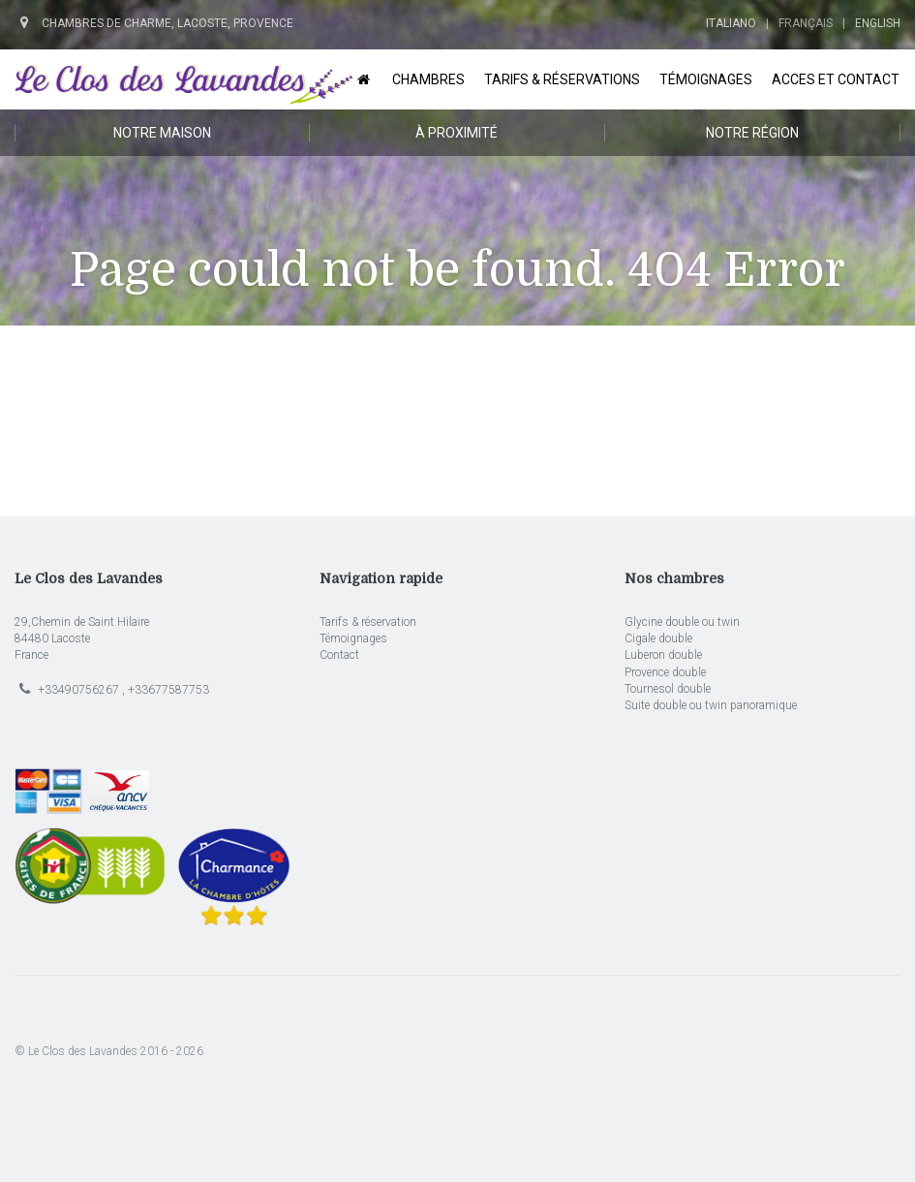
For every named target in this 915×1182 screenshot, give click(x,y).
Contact (339, 655)
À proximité (456, 132)
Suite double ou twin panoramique (711, 705)
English (877, 23)
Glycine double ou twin (682, 622)
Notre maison (162, 132)
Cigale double (658, 638)
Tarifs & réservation (368, 622)
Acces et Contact (836, 79)
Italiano (731, 23)
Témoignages (705, 79)
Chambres (428, 79)
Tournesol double (668, 689)
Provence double (665, 672)
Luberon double (663, 655)
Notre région (752, 132)
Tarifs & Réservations (562, 79)
